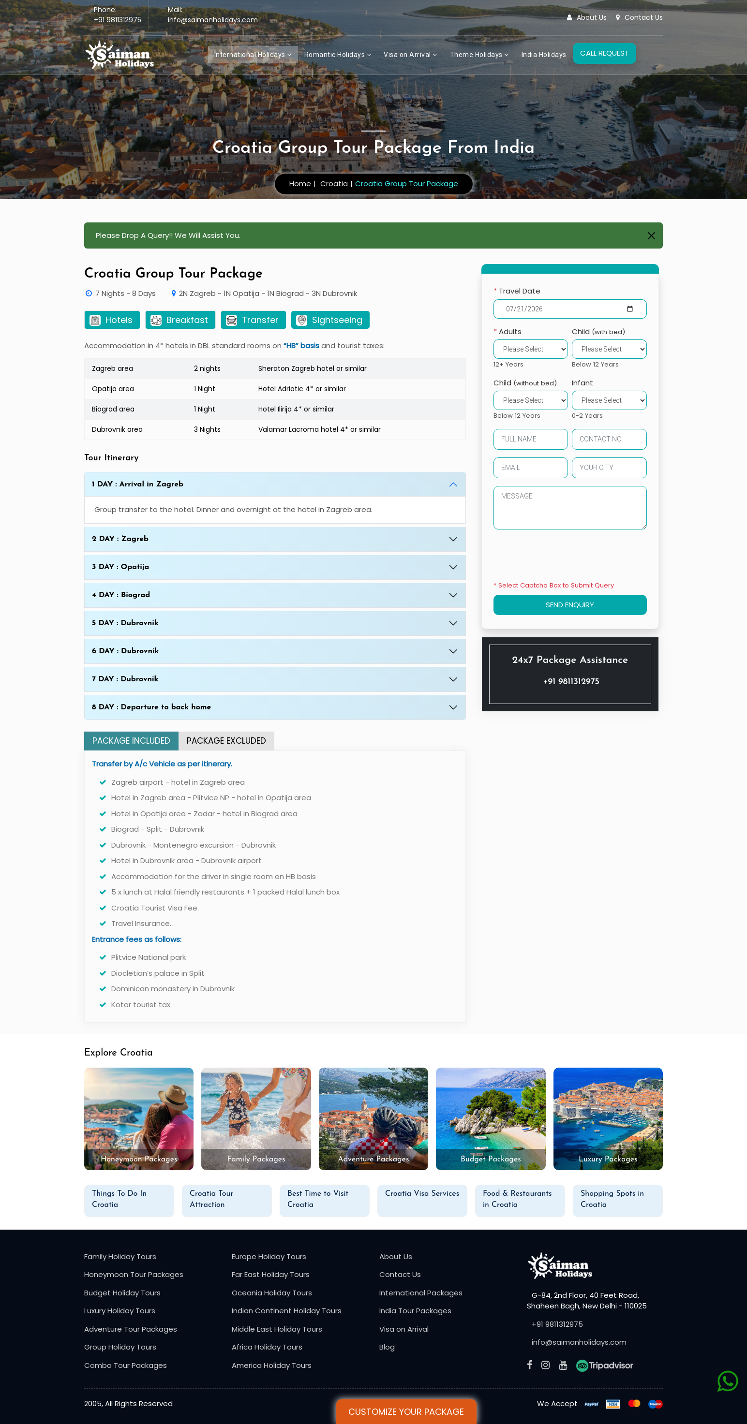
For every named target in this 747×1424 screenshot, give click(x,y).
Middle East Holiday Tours (277, 1329)
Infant (583, 383)
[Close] (651, 235)
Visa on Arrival (410, 55)
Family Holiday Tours (120, 1256)
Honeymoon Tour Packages (133, 1274)
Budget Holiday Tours (122, 1293)
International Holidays (253, 55)
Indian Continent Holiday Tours (287, 1311)
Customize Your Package (406, 1412)
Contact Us (639, 17)
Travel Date (516, 291)
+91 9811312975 (117, 20)
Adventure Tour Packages (130, 1329)
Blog (387, 1347)
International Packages (421, 1293)
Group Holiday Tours (120, 1347)
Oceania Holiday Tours (272, 1293)
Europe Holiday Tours (269, 1256)
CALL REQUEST (604, 53)
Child (599, 331)
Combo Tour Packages (125, 1365)
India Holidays (544, 55)
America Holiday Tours (272, 1365)
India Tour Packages (415, 1311)
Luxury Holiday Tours (119, 1311)
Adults (507, 331)
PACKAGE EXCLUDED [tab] (226, 741)
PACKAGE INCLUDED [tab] (131, 741)
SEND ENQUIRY (570, 605)
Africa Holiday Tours (267, 1347)
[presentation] (567, 557)
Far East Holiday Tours (271, 1274)
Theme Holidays (479, 55)
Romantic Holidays (338, 55)
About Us (587, 17)
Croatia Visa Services (422, 1194)
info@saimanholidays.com (213, 20)
